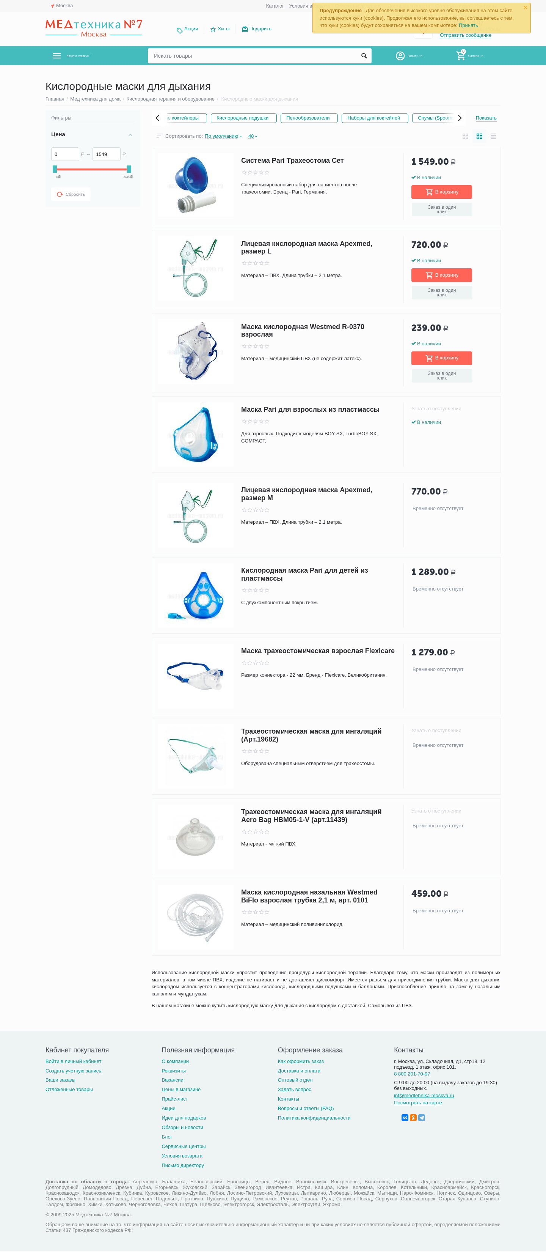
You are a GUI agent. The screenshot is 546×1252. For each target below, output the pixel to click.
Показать (486, 118)
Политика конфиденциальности (314, 1119)
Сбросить (71, 194)
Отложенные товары (69, 1090)
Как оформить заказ (301, 1062)
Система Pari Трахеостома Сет (292, 161)
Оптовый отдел (295, 1081)
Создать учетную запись (73, 1071)
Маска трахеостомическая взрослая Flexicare (318, 652)
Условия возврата (309, 6)
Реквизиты (174, 1071)
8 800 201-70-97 (412, 1075)
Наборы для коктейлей (428, 118)
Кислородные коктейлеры (206, 118)
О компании (175, 1062)
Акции (191, 28)
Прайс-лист (175, 1100)
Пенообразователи (356, 118)
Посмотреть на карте (418, 1104)
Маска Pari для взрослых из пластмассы (310, 411)
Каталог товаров (90, 56)
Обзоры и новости (182, 1128)
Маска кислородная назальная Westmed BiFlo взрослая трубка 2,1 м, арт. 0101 (309, 898)
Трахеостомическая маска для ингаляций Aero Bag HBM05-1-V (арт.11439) (311, 817)
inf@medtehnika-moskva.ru (424, 1096)
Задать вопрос (294, 1090)
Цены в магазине (181, 1090)
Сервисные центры (184, 1147)
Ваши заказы (60, 1081)
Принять (468, 25)
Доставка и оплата (299, 1071)
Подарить (260, 28)
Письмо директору (183, 1166)
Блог (167, 1138)
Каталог (275, 6)
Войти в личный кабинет (74, 1062)
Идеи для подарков (184, 1119)
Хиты (223, 28)
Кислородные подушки (285, 118)
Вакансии (172, 1081)
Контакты (288, 1100)
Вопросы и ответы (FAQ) (306, 1109)
